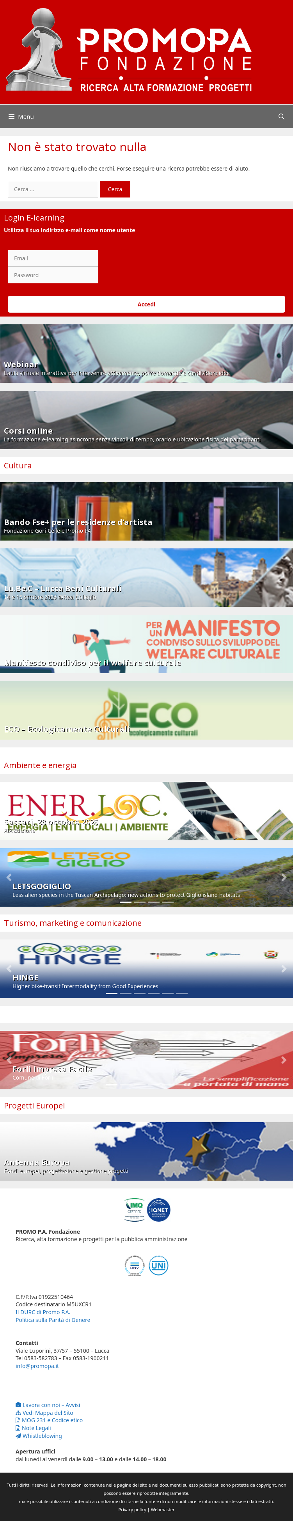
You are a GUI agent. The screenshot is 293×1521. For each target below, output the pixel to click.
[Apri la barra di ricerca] (281, 116)
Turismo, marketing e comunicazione (73, 923)
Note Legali (33, 1428)
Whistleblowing (39, 1435)
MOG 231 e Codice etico (49, 1420)
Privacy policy (132, 1509)
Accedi (147, 304)
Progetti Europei (34, 1105)
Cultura (18, 465)
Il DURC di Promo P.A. (43, 1312)
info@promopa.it (37, 1366)
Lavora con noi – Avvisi (48, 1405)
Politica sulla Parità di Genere (53, 1320)
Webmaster (163, 1509)
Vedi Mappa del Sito (44, 1412)
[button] (9, 877)
